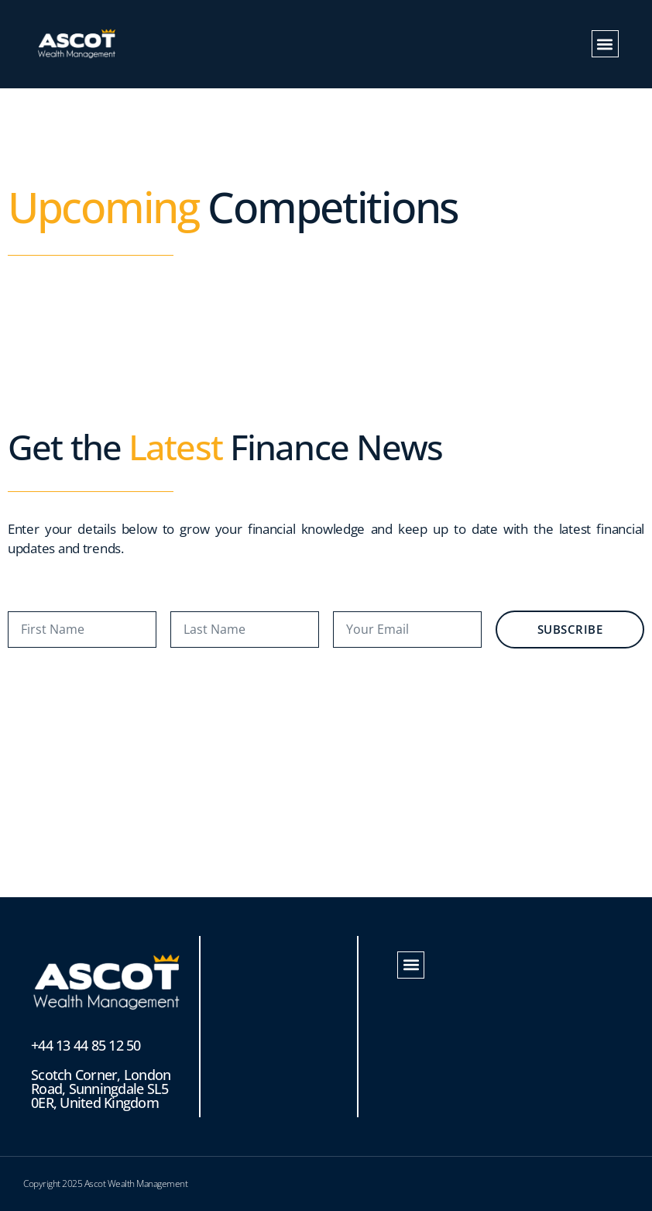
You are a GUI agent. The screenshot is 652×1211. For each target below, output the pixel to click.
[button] (605, 43)
